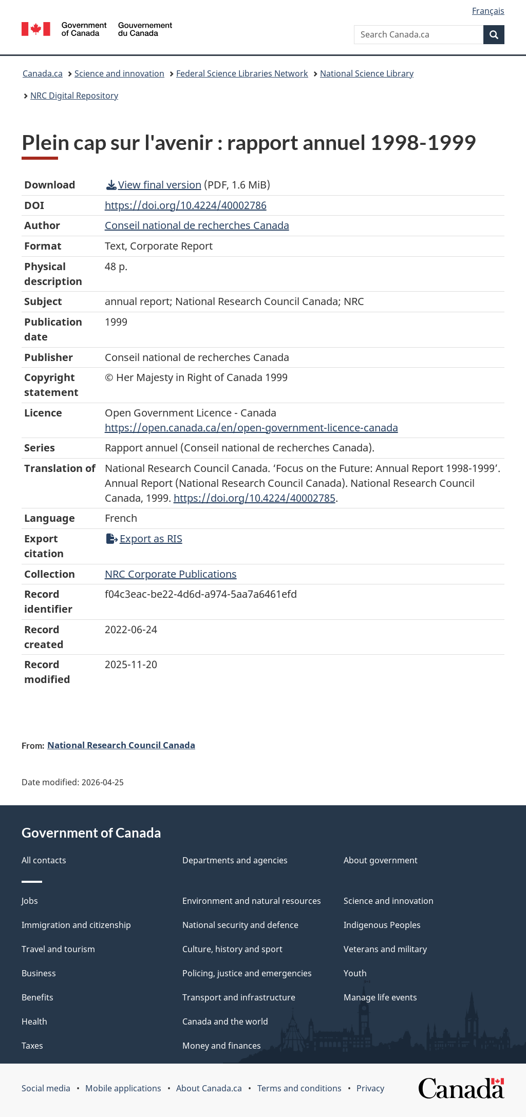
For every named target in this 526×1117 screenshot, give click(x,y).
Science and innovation (119, 73)
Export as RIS (144, 538)
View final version (153, 185)
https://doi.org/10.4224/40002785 (254, 498)
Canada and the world (225, 1021)
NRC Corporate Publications (171, 574)
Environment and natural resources (251, 900)
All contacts (44, 860)
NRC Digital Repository (74, 95)
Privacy (370, 1088)
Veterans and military (385, 949)
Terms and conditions (299, 1088)
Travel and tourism (58, 949)
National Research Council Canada (121, 745)
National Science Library (367, 73)
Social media (46, 1088)
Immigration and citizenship (76, 925)
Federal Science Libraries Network (242, 73)
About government (381, 860)
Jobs (30, 900)
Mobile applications (123, 1088)
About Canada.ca (209, 1088)
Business (39, 973)
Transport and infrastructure (238, 997)
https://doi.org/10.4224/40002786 (186, 205)
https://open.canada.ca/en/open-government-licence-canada (251, 427)
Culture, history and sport (232, 949)
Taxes (32, 1045)
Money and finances (221, 1045)
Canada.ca (43, 73)
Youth (355, 973)
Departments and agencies (235, 860)
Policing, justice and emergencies (247, 973)
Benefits (37, 997)
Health (34, 1021)
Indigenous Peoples (382, 925)
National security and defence (240, 925)
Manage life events (380, 997)
